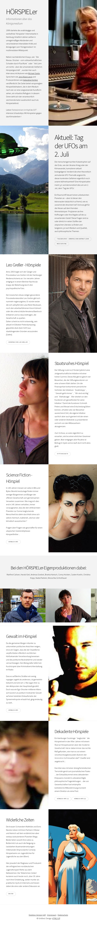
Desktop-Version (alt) (37, 915)
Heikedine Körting (30, 80)
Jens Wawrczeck (25, 76)
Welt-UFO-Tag (61, 244)
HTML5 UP (56, 918)
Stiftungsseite (62, 454)
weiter (10, 894)
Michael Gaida (34, 73)
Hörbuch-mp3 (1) (63, 798)
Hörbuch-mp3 (13, 542)
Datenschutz (63, 915)
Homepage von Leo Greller (18, 342)
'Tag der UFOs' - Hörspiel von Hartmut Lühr (73, 239)
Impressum (51, 915)
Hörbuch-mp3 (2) (80, 798)
